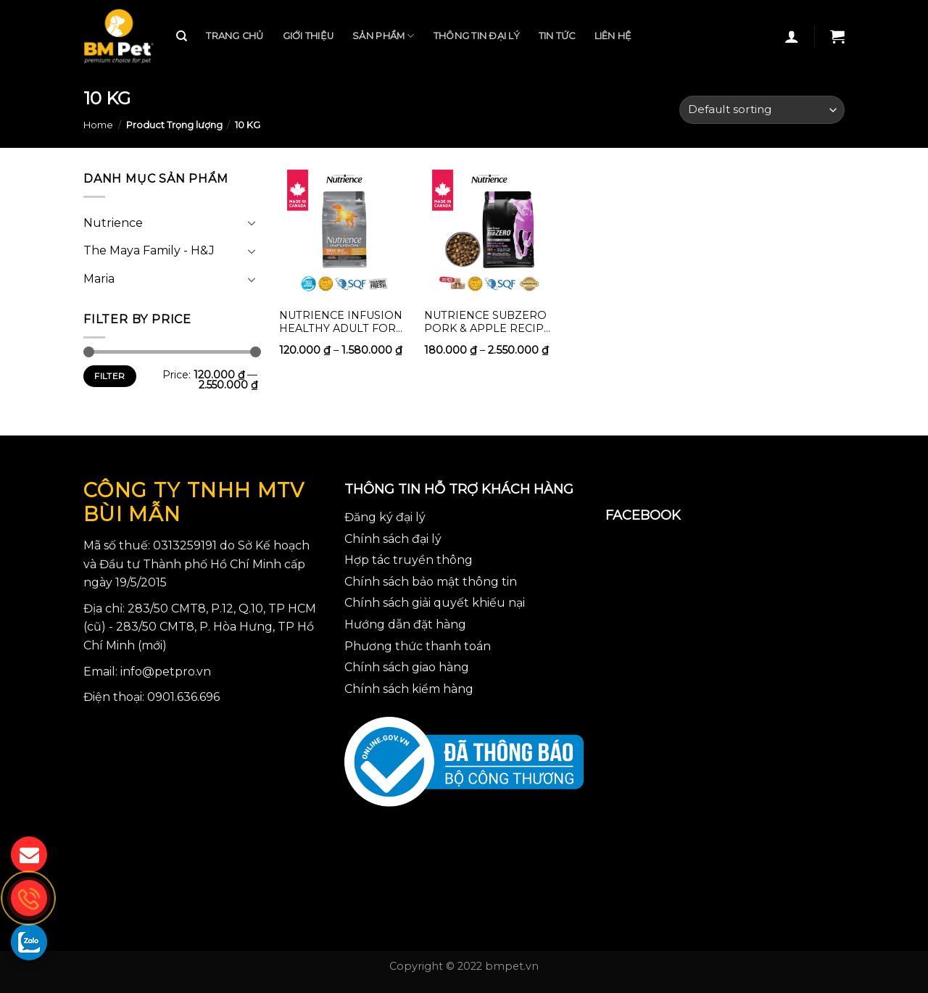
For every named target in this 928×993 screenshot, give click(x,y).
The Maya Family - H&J (149, 250)
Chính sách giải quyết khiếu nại (434, 603)
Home (98, 125)
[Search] (181, 36)
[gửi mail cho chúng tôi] (29, 854)
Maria (99, 279)
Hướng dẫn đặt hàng (405, 624)
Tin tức (557, 35)
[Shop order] (762, 110)
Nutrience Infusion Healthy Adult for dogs (340, 321)
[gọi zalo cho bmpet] (29, 941)
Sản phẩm (383, 36)
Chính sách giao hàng (406, 667)
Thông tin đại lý (477, 35)
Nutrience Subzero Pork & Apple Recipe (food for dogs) (487, 321)
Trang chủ (234, 35)
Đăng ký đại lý (385, 517)
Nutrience (113, 223)
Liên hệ (613, 35)
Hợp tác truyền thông (408, 560)
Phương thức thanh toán (417, 646)
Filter (109, 375)
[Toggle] (251, 222)
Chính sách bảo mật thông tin (430, 582)
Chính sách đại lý (393, 539)
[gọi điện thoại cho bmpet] (29, 898)
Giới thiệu (308, 35)
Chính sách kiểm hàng (408, 689)
